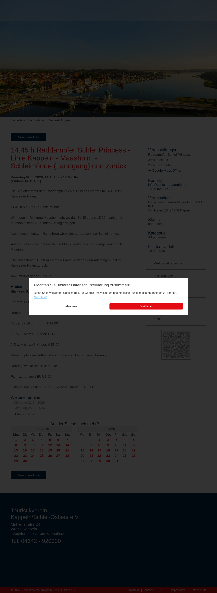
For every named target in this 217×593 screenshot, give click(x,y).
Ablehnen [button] (71, 306)
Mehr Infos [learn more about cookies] (40, 297)
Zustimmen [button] (146, 306)
